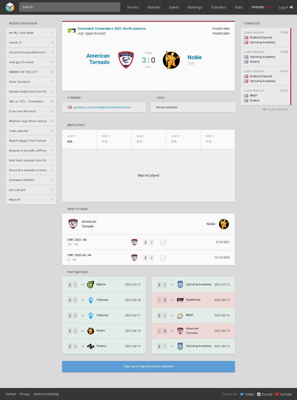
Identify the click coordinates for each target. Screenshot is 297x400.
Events (174, 7)
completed (252, 23)
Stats (239, 7)
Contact (10, 394)
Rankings (195, 7)
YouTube (283, 394)
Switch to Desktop (46, 394)
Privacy (25, 394)
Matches (154, 7)
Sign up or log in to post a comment (148, 366)
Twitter (247, 394)
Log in (286, 7)
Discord (264, 394)
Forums (133, 7)
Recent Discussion (23, 23)
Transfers (218, 7)
